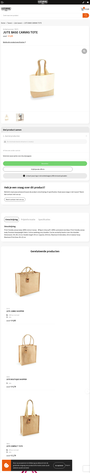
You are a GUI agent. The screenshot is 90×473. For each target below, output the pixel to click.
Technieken (50, 400)
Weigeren (67, 465)
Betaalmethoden (7, 422)
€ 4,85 (11, 309)
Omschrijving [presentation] (11, 219)
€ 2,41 (52, 368)
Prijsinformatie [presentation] (28, 219)
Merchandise (50, 403)
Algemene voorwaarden (54, 419)
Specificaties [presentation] (44, 219)
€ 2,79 (11, 368)
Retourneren (5, 425)
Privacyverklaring (52, 425)
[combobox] (42, 15)
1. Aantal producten (11, 136)
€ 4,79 (52, 307)
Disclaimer (49, 428)
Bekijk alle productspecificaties (14, 42)
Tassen (9, 23)
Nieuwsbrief (50, 391)
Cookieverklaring (52, 422)
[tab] (11, 219)
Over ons (49, 388)
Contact (4, 419)
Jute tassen (18, 23)
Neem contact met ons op (15, 199)
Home (3, 23)
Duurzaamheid (51, 397)
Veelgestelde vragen (53, 394)
